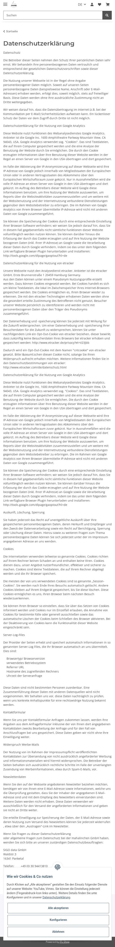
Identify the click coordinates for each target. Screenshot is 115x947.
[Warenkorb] (108, 4)
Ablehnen (58, 931)
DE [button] (80, 4)
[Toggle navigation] (5, 2)
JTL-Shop (64, 942)
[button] (92, 4)
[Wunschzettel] (99, 4)
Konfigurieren (58, 919)
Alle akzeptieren (58, 908)
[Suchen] (53, 15)
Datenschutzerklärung (56, 897)
